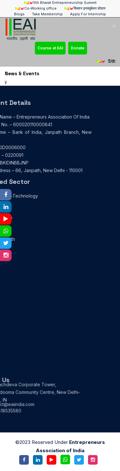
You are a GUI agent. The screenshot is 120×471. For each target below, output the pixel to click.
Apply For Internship (88, 14)
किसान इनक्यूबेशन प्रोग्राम (85, 8)
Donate (77, 48)
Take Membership (47, 14)
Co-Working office (36, 8)
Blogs (19, 14)
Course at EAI (50, 48)
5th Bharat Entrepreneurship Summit (60, 2)
